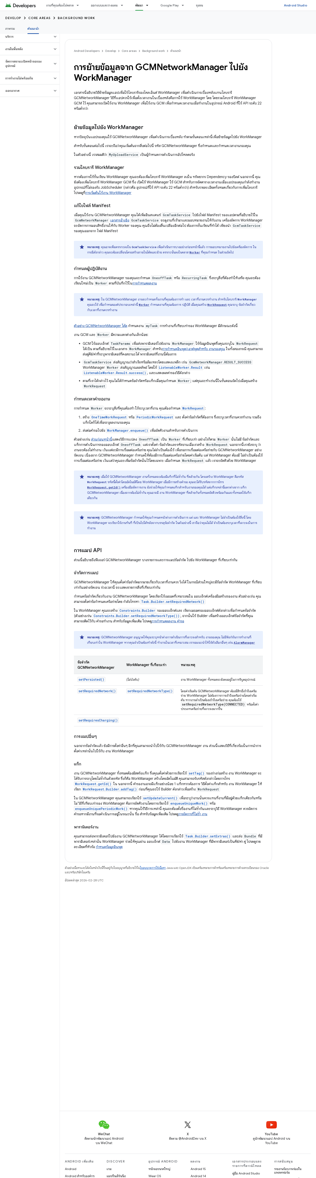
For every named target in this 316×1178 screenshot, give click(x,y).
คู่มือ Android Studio (246, 1173)
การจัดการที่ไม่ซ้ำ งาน (192, 814)
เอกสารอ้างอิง (119, 220)
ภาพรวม (10, 29)
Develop (13, 18)
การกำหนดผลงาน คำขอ (168, 621)
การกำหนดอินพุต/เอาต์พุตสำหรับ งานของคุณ (193, 349)
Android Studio (295, 5)
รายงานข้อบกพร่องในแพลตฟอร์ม (287, 1170)
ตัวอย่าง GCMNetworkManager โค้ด (100, 326)
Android (70, 1169)
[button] (26, 36)
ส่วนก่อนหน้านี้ (101, 439)
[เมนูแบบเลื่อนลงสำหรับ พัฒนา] (149, 5)
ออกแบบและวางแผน (104, 5)
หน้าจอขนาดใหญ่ (159, 1169)
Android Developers (87, 51)
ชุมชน (199, 5)
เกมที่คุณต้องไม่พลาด (60, 5)
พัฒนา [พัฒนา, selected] (139, 5)
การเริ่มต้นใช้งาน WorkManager (108, 193)
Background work (76, 18)
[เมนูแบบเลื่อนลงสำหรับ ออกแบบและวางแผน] (124, 5)
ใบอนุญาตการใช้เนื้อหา (153, 868)
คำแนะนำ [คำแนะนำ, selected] (33, 29)
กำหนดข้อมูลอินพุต (109, 847)
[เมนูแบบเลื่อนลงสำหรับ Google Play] (185, 5)
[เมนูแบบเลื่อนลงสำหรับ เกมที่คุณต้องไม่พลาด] (80, 5)
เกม (109, 1169)
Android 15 (198, 1169)
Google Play (169, 5)
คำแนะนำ (175, 51)
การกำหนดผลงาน (144, 283)
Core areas (39, 18)
